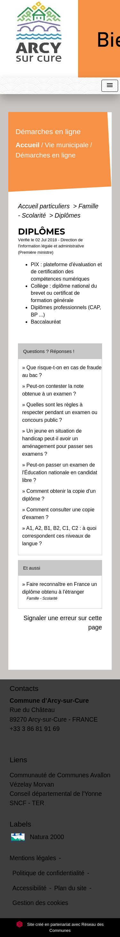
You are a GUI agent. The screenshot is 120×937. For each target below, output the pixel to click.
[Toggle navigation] (109, 86)
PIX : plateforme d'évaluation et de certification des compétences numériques (66, 272)
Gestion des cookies (40, 902)
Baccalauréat (45, 321)
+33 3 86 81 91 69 (35, 728)
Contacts (24, 688)
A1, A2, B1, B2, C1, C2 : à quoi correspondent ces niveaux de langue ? (59, 535)
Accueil (28, 144)
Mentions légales (33, 857)
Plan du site (70, 888)
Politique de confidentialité (48, 873)
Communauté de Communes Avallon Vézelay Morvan (60, 780)
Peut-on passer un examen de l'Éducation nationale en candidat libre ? (59, 472)
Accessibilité (29, 888)
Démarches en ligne (46, 155)
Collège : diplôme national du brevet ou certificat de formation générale (64, 293)
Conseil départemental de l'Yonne (56, 793)
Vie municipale (67, 144)
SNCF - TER (27, 802)
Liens (18, 760)
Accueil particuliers (44, 206)
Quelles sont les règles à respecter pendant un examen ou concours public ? (59, 412)
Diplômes (68, 215)
